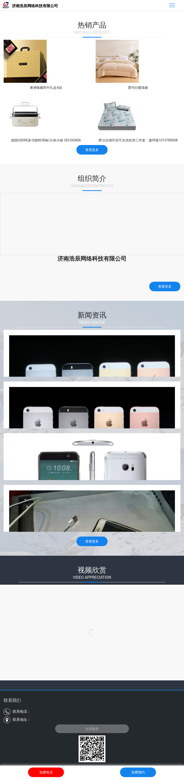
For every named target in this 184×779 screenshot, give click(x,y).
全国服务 (92, 729)
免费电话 (46, 772)
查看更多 (92, 149)
